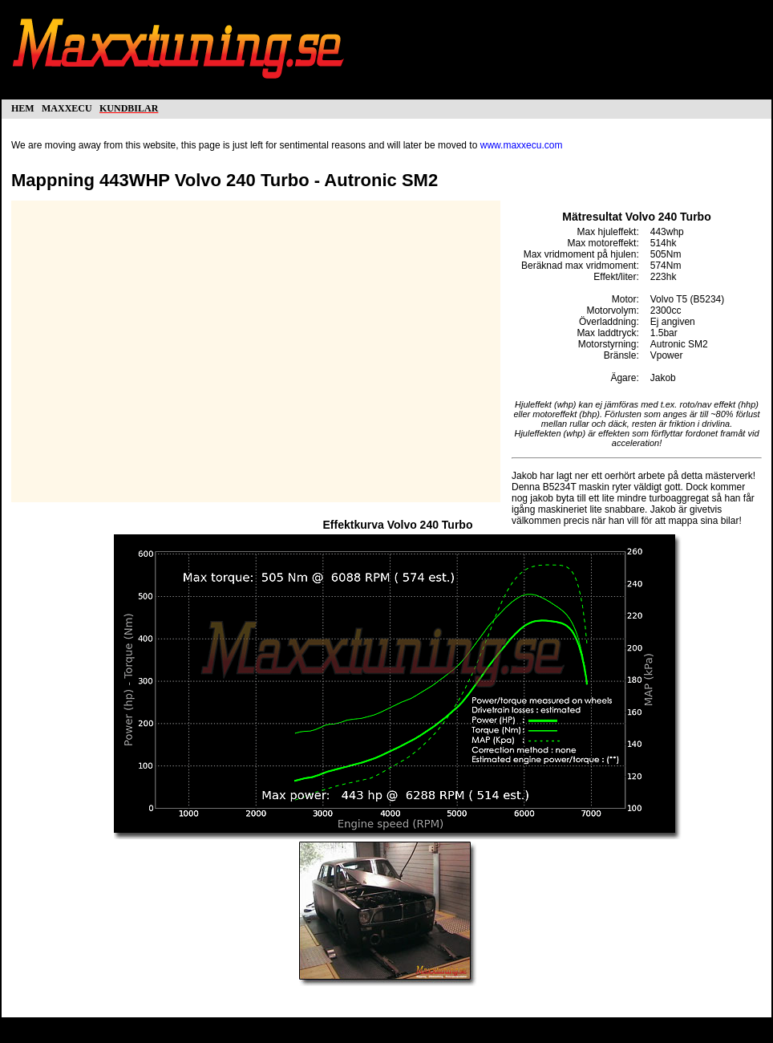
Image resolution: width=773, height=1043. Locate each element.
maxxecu (67, 107)
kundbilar (128, 107)
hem (22, 107)
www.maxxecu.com (521, 145)
